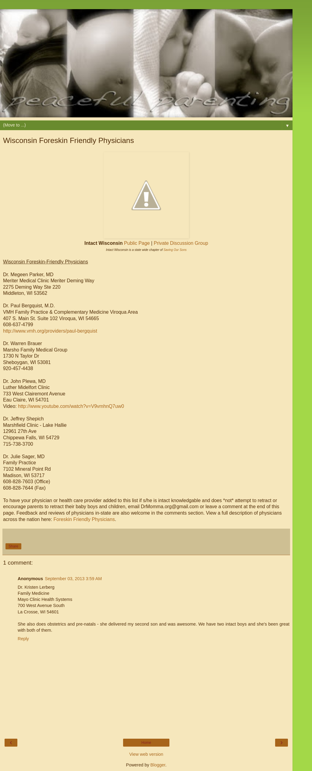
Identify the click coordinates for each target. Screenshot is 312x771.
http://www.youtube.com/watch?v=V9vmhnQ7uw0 (71, 406)
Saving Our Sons (175, 250)
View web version (146, 754)
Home (146, 743)
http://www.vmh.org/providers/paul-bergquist (50, 331)
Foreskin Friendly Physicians (84, 519)
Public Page (137, 243)
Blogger (158, 764)
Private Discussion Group (181, 243)
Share (13, 546)
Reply (23, 638)
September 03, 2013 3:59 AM (73, 578)
